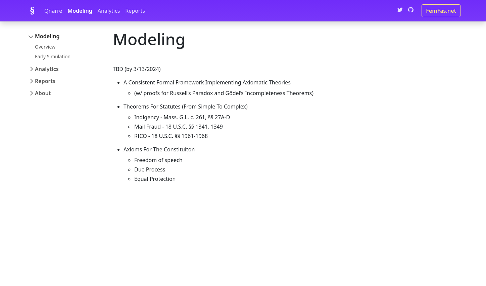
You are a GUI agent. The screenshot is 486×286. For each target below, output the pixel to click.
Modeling (79, 10)
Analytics (109, 10)
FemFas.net (441, 10)
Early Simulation (52, 56)
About (43, 93)
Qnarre (53, 10)
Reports (135, 10)
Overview (45, 47)
